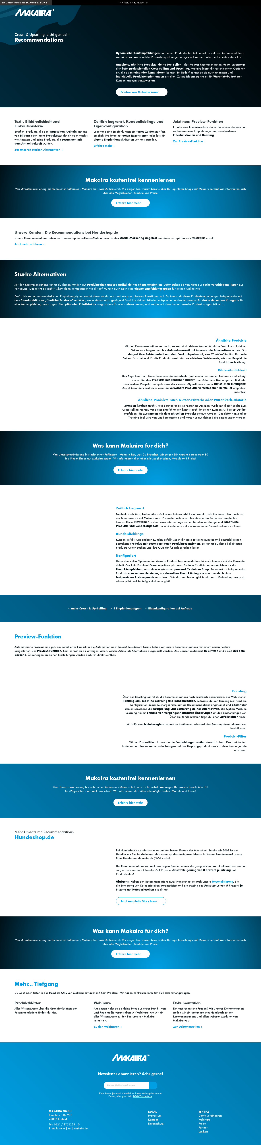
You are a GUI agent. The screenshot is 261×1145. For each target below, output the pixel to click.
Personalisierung (222, 881)
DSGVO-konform (142, 1096)
